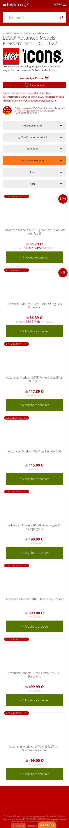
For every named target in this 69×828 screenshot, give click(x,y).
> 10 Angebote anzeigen (34, 257)
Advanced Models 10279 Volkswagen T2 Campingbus (34, 527)
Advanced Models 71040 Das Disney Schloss (34, 599)
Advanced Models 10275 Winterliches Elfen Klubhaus (34, 379)
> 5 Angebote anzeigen (34, 331)
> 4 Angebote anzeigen (34, 553)
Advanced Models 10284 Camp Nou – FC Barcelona (34, 674)
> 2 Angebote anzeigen (34, 700)
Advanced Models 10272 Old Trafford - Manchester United (34, 748)
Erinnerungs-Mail (29, 93)
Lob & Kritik (47, 825)
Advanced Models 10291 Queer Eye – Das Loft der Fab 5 (34, 232)
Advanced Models (32, 125)
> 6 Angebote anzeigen (34, 405)
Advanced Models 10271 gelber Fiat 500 (34, 451)
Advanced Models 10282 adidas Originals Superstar (35, 305)
